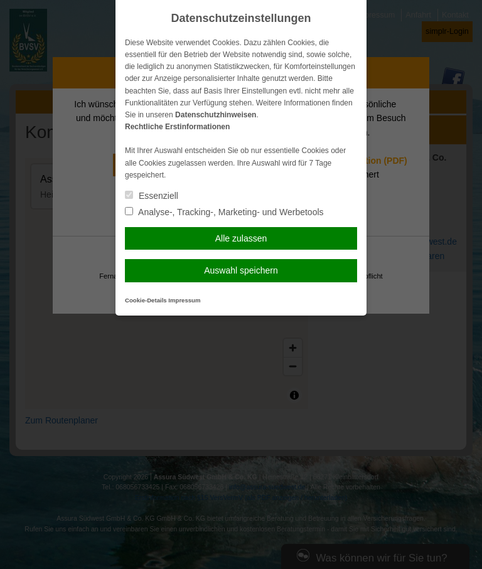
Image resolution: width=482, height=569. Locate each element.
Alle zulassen (241, 238)
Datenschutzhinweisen (215, 114)
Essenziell (151, 196)
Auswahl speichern (241, 270)
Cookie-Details (146, 300)
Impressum (184, 300)
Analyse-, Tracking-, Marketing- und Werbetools (224, 212)
